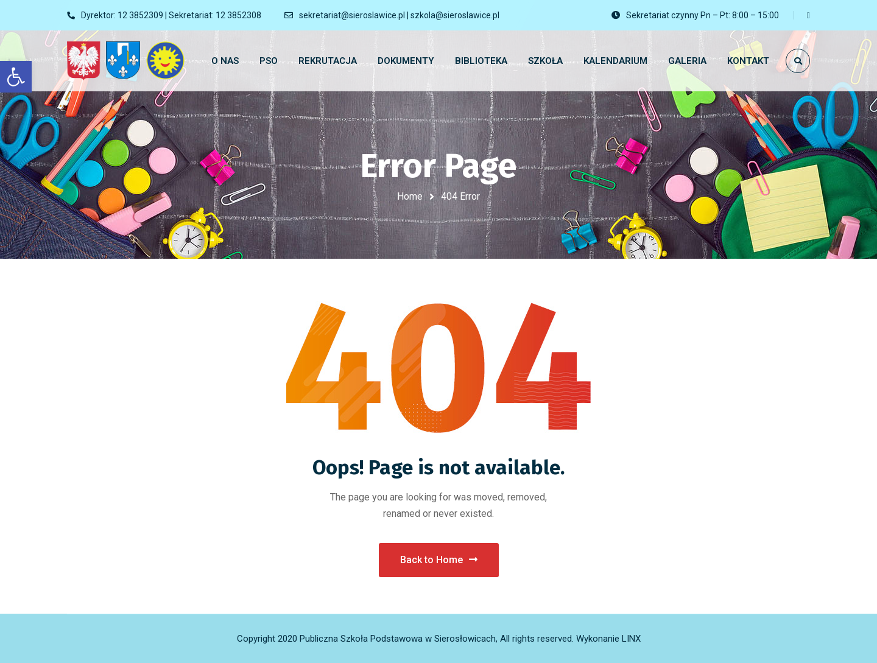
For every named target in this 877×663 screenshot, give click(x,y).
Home (410, 196)
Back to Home (438, 560)
